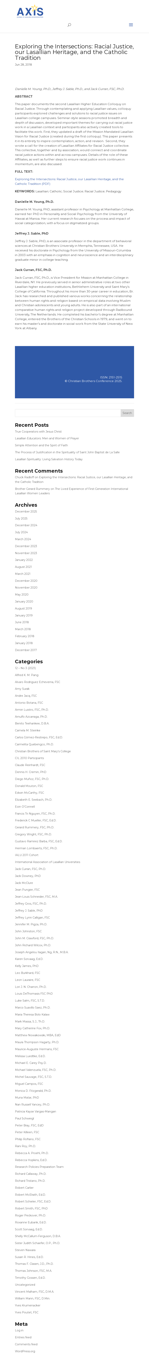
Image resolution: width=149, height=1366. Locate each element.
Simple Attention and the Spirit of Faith (41, 445)
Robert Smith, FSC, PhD (31, 1208)
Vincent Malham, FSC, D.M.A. (34, 1291)
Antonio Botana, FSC (29, 702)
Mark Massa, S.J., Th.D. (30, 1021)
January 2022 (24, 560)
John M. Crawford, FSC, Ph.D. (34, 938)
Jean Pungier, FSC (27, 889)
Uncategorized (25, 1284)
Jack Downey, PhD (28, 876)
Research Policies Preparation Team (39, 1167)
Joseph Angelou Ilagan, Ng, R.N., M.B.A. (41, 952)
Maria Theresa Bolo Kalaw (32, 1014)
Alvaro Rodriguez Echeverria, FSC (37, 682)
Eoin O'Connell (25, 806)
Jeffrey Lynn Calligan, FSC (32, 917)
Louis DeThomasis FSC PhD (34, 993)
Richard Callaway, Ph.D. (30, 1174)
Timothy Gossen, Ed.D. (30, 1277)
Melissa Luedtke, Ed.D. (30, 1056)
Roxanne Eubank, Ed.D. (31, 1222)
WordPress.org (25, 1351)
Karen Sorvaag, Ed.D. (29, 959)
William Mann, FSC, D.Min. (32, 1298)
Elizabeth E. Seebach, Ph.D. (33, 799)
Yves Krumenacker (27, 1305)
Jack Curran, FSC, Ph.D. (30, 869)
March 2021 (22, 574)
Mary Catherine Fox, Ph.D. (32, 1028)
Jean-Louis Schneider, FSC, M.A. (36, 896)
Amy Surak (22, 689)
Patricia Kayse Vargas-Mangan (35, 1111)
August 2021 (23, 567)
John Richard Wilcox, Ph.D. (33, 945)
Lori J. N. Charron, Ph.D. (31, 987)
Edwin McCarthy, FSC (29, 792)
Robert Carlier (24, 1187)
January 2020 (24, 601)
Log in (19, 1330)
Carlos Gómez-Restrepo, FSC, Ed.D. (39, 737)
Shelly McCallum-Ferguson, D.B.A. (38, 1236)
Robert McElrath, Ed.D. (30, 1194)
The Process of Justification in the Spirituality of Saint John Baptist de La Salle (67, 452)
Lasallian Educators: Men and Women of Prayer (47, 438)
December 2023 (26, 546)
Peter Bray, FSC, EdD (29, 1125)
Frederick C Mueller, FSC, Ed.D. (35, 820)
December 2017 (26, 650)
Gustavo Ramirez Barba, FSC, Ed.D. (38, 841)
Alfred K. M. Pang (26, 675)
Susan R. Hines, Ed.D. (29, 1257)
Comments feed (26, 1344)
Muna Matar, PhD (27, 1097)
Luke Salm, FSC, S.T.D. (30, 1000)
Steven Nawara (25, 1250)
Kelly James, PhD (27, 966)
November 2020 (26, 587)
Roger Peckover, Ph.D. (30, 1215)
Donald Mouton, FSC (29, 786)
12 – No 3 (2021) (25, 668)
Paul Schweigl (24, 1118)
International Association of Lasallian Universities (47, 862)
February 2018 (24, 636)
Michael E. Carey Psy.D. (31, 1063)
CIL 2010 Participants (29, 758)
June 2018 (22, 622)
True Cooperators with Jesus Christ (38, 431)
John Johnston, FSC (28, 931)
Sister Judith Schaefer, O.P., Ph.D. (37, 1243)
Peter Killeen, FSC (27, 1132)
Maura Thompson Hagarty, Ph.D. (37, 1042)
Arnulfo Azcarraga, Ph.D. (31, 716)
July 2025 (21, 518)
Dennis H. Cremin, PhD (30, 772)
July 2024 (21, 532)
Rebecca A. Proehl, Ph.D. (32, 1153)
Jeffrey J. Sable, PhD (29, 910)
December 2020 (26, 581)
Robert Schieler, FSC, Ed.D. (33, 1201)
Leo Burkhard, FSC (27, 973)
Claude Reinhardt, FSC (30, 765)
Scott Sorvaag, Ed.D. (29, 1229)
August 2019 (23, 608)
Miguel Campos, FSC (29, 1084)
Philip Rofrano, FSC (28, 1139)
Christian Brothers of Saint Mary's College (43, 751)
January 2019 (24, 615)
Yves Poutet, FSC (26, 1312)
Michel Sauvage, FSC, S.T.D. (33, 1077)
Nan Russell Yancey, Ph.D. (32, 1104)
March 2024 (23, 539)
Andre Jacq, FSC (26, 696)
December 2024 (26, 525)
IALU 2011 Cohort (26, 855)
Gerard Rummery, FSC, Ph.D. (34, 827)
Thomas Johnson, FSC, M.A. (33, 1271)
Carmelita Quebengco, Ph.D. (34, 744)
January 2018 (24, 643)
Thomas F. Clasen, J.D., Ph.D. (34, 1264)
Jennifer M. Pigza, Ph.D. (31, 924)
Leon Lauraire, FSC (27, 980)
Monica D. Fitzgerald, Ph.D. (33, 1091)
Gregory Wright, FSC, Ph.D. (33, 834)
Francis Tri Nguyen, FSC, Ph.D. (35, 813)
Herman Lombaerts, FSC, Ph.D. (36, 848)
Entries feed (23, 1337)
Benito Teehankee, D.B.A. (32, 723)
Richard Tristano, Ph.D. (30, 1181)
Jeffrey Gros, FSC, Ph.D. (31, 903)
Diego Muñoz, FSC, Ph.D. (32, 779)
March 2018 (23, 629)
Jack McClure (24, 883)
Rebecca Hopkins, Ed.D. (31, 1160)
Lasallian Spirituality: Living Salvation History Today (49, 459)
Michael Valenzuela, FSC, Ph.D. (35, 1070)
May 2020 (22, 594)
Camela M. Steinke (27, 730)
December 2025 (26, 511)
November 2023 (26, 553)
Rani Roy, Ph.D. (25, 1146)
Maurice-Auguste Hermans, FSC (37, 1049)
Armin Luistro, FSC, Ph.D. (32, 709)
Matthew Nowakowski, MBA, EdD (38, 1035)
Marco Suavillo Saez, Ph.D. (32, 1007)
